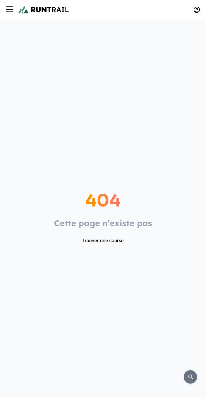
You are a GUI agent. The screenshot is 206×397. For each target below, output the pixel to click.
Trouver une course (103, 240)
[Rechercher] (190, 377)
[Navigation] (9, 10)
